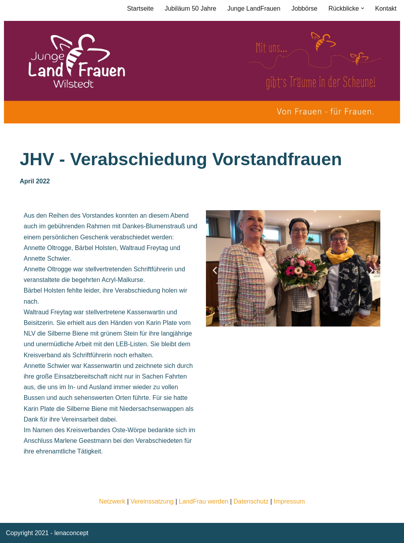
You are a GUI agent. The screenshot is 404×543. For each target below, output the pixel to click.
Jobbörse (305, 8)
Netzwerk (112, 501)
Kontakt (386, 8)
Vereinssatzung (152, 501)
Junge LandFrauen (253, 8)
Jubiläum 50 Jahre (190, 8)
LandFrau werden (203, 501)
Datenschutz (251, 501)
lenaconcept (71, 533)
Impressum (289, 501)
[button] (362, 8)
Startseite (140, 8)
